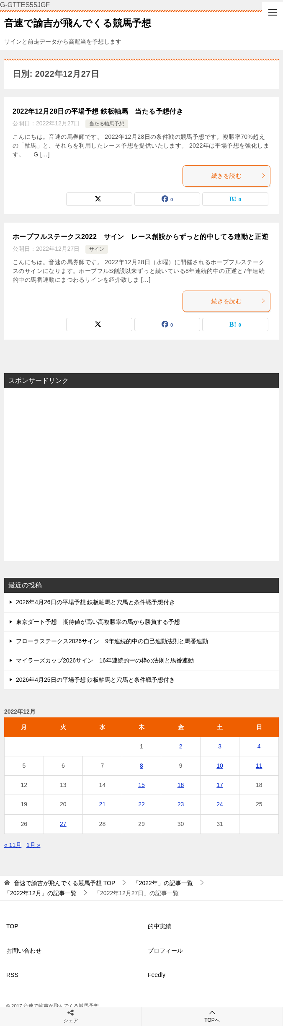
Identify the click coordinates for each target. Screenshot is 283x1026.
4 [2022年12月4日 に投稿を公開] (259, 746)
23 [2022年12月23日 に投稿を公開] (181, 804)
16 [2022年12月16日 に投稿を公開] (181, 785)
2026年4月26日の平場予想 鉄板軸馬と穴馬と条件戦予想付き (95, 602)
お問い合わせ (23, 950)
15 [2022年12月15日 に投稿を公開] (141, 785)
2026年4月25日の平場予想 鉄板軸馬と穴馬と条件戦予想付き (95, 679)
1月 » (33, 845)
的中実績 (159, 926)
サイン (96, 249)
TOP (64, 883)
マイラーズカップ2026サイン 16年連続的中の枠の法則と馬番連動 (105, 660)
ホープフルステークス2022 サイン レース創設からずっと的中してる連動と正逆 (140, 236)
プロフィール (165, 950)
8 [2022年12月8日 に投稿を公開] (141, 765)
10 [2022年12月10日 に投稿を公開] (219, 765)
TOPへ (212, 1016)
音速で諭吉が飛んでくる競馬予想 (77, 22)
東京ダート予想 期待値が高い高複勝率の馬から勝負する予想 (98, 621)
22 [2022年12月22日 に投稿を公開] (141, 804)
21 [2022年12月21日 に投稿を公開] (102, 804)
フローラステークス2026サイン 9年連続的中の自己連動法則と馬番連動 (112, 641)
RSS (12, 974)
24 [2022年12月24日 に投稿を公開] (219, 804)
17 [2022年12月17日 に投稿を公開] (219, 785)
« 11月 (12, 845)
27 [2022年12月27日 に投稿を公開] (63, 824)
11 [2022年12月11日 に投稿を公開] (259, 765)
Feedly (156, 974)
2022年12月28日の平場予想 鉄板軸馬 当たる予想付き (98, 111)
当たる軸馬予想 (106, 124)
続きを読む (238, 175)
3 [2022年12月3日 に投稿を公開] (219, 746)
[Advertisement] (141, 474)
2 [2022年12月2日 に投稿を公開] (181, 746)
